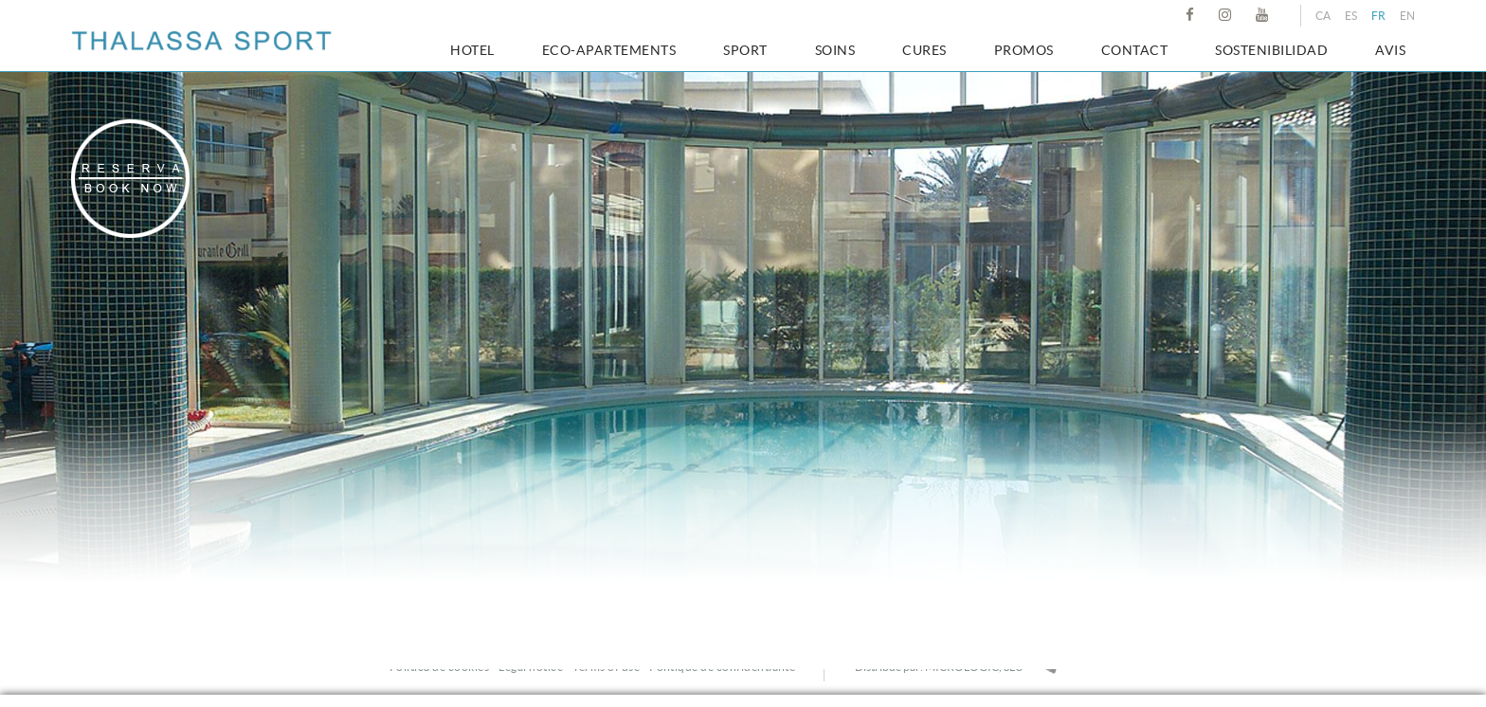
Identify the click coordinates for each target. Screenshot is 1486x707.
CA (1323, 15)
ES (1351, 15)
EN (1407, 15)
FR (1378, 15)
